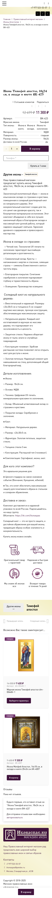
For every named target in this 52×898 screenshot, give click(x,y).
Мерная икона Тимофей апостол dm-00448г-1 (25, 691)
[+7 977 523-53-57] (4, 864)
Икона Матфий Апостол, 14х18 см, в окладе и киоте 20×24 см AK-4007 (24, 767)
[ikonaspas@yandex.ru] (4, 867)
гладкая (45, 135)
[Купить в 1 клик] (38, 166)
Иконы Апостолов (11, 22)
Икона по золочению (42, 127)
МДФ (46, 131)
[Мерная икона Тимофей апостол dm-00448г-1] (26, 655)
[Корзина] (44, 3)
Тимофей (44, 122)
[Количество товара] (11, 149)
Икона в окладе (31, 127)
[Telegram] (47, 13)
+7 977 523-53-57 (13, 863)
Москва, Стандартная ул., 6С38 (19, 871)
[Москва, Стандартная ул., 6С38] (4, 871)
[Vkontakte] (38, 13)
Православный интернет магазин (28, 19)
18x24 (46, 138)
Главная (6, 19)
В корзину (35, 148)
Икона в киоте (22, 127)
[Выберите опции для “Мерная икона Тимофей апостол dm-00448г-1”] (19, 700)
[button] (4, 3)
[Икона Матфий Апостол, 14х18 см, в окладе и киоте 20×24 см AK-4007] (26, 732)
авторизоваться (14, 817)
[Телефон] (26, 158)
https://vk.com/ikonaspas (27, 515)
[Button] (48, 3)
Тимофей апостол (32, 607)
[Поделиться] (32, 106)
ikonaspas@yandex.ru (15, 867)
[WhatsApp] (42, 13)
